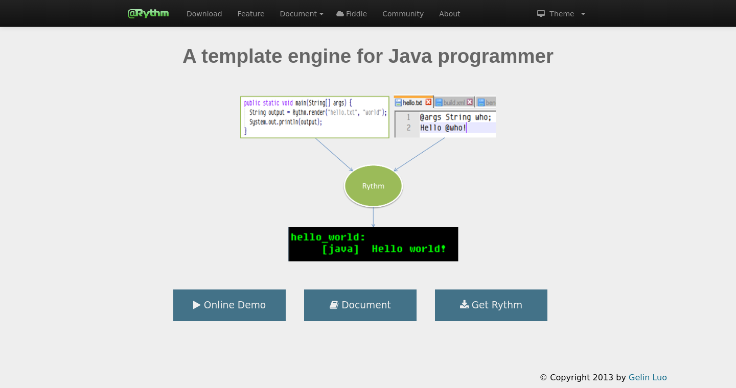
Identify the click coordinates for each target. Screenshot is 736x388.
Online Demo (229, 305)
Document (302, 14)
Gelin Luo (648, 377)
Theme (561, 14)
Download (204, 14)
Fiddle (351, 14)
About (449, 14)
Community (403, 14)
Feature (251, 14)
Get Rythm (491, 305)
